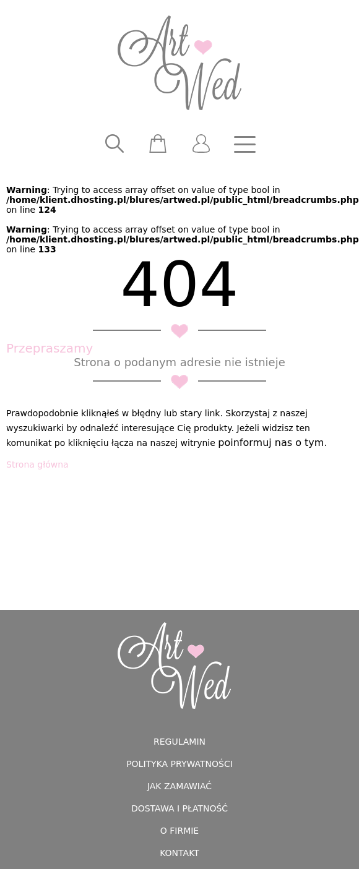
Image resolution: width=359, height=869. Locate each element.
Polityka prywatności (179, 764)
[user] (201, 144)
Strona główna (37, 464)
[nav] (244, 144)
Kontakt (179, 853)
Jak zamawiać (179, 786)
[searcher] (114, 144)
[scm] (157, 144)
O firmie (179, 831)
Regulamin (179, 742)
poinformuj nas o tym (271, 442)
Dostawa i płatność (179, 808)
